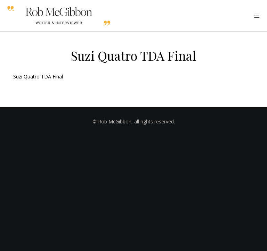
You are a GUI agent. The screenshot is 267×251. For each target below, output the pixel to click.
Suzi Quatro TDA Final (38, 76)
